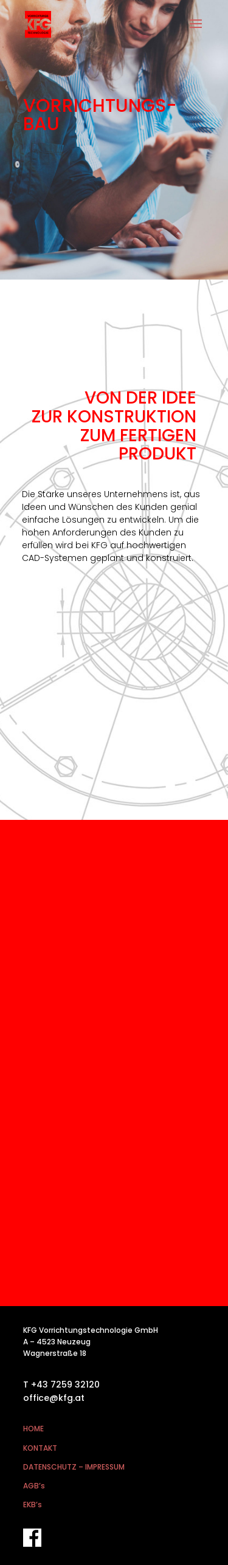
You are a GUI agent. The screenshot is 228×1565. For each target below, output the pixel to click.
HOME (33, 1428)
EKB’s (32, 1504)
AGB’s (34, 1486)
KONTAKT (40, 1448)
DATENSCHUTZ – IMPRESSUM (74, 1467)
